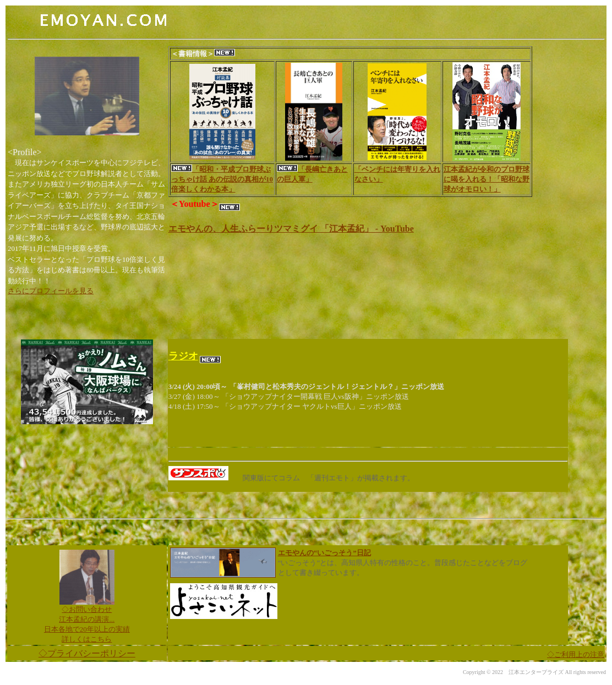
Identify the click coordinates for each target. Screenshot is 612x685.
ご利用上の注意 (575, 654)
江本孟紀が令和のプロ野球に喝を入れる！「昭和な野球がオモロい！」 (486, 179)
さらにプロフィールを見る (51, 291)
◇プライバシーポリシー (87, 653)
